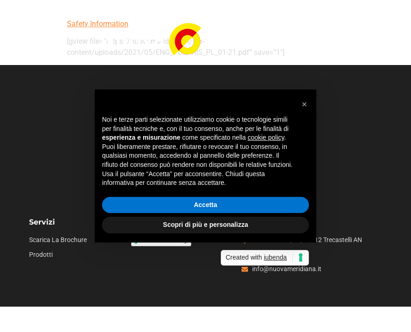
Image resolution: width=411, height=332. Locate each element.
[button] (304, 104)
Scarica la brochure (58, 240)
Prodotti (41, 255)
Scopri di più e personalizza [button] (205, 224)
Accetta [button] (206, 204)
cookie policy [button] (266, 137)
